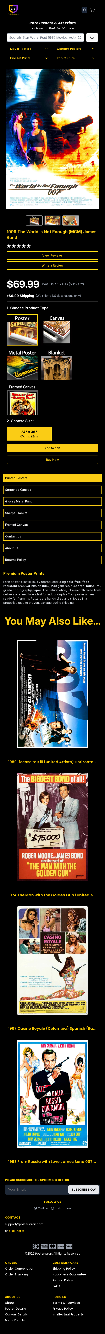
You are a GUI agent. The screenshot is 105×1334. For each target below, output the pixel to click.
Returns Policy (15, 559)
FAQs (56, 1286)
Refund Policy (62, 1280)
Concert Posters (76, 49)
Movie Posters (29, 49)
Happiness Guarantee (69, 1274)
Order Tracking (16, 1274)
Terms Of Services (66, 1303)
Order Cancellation (19, 1268)
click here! (16, 1231)
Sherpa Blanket (16, 513)
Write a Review (52, 265)
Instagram (61, 1208)
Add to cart (52, 448)
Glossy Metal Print (18, 501)
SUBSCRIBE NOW (84, 1189)
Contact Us (13, 536)
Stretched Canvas (18, 489)
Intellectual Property (68, 1314)
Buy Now (52, 459)
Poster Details (15, 1308)
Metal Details (15, 1320)
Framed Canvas (16, 524)
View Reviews (52, 255)
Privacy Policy (62, 1308)
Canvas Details (16, 1314)
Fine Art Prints (29, 58)
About (9, 1303)
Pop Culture (76, 58)
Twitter (41, 1208)
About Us (11, 548)
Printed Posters (16, 478)
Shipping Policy (63, 1268)
